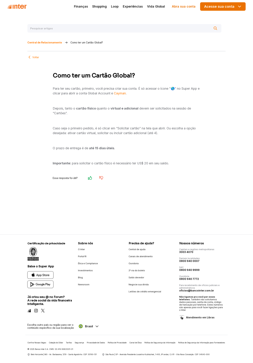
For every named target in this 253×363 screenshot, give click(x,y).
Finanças (81, 6)
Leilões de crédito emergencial (145, 291)
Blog (80, 277)
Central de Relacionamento (44, 42)
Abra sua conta (184, 6)
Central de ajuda (137, 249)
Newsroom (83, 284)
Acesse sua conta (223, 6)
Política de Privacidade (117, 343)
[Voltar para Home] (17, 6)
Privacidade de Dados (96, 343)
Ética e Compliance (88, 263)
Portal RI (82, 256)
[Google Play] (40, 284)
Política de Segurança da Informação (159, 343)
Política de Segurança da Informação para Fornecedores (201, 343)
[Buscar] (215, 28)
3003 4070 (186, 251)
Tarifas (69, 343)
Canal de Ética (135, 343)
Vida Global (156, 6)
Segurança (79, 343)
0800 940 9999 (189, 269)
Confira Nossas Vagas (36, 343)
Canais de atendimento (141, 256)
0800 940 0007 (189, 260)
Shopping (99, 6)
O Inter (81, 249)
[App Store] (40, 275)
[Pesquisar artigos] (124, 28)
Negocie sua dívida (139, 284)
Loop (115, 6)
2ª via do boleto (137, 270)
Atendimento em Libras (200, 317)
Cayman (120, 93)
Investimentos (85, 270)
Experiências (133, 6)
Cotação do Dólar (56, 343)
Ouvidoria (134, 263)
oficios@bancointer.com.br (196, 290)
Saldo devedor (136, 277)
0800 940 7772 (189, 278)
